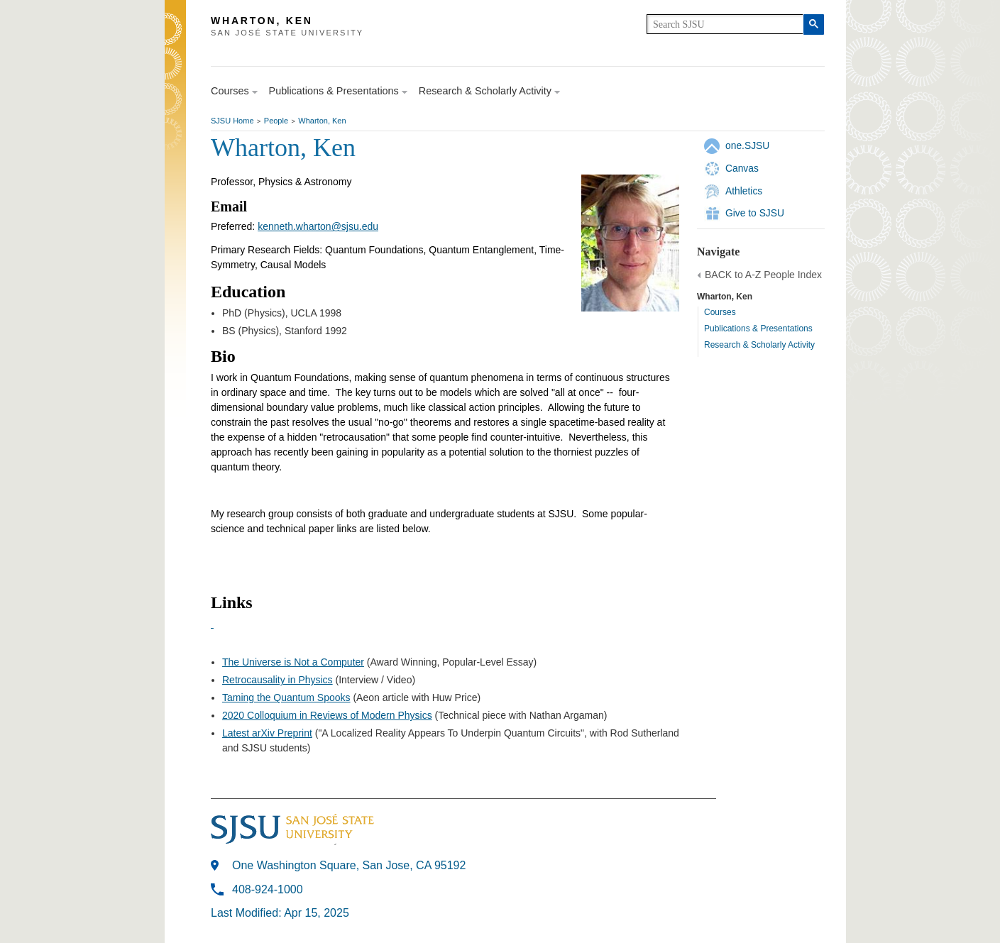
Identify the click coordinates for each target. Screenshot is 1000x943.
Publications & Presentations (758, 328)
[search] (725, 24)
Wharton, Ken (322, 120)
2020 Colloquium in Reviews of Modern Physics (327, 715)
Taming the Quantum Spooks (286, 697)
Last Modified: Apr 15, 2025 (280, 913)
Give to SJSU (754, 213)
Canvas (742, 168)
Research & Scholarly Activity (759, 345)
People (276, 120)
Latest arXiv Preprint (267, 733)
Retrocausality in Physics (277, 679)
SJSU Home (232, 120)
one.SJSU (747, 145)
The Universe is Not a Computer (293, 662)
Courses (720, 312)
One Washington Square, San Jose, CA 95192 (349, 865)
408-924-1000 (267, 889)
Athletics (743, 191)
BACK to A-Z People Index (763, 274)
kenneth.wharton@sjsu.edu (318, 226)
